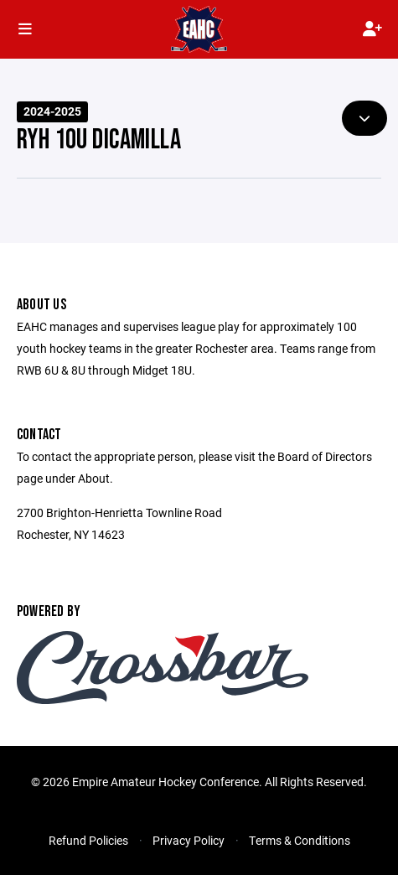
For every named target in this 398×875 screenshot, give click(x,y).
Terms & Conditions (299, 840)
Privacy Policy (188, 840)
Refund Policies (88, 840)
